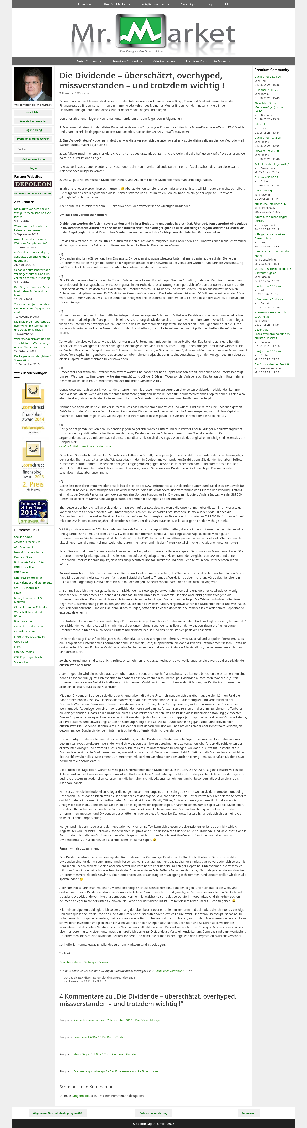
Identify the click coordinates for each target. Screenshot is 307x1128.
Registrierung (33, 130)
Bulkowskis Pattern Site (29, 562)
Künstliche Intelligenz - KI (271, 204)
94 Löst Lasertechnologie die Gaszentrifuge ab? (273, 271)
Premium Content (130, 61)
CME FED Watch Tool (27, 588)
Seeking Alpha (23, 537)
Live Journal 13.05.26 (268, 286)
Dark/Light (188, 4)
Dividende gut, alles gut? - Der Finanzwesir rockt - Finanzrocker (116, 1071)
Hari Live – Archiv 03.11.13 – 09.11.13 (85, 981)
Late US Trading (24, 652)
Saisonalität (21, 662)
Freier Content (91, 61)
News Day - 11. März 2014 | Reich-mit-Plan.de (104, 1054)
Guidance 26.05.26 (266, 90)
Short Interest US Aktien (29, 637)
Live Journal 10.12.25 (268, 137)
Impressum (249, 1113)
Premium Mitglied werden (33, 138)
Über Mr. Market (119, 4)
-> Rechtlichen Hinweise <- (168, 971)
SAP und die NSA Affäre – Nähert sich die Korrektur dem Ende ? (100, 977)
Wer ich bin (33, 112)
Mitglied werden (158, 4)
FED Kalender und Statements (33, 582)
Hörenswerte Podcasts (269, 299)
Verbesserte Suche (33, 159)
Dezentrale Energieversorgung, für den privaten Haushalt (272, 334)
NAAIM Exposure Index (28, 552)
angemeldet (81, 1096)
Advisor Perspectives (27, 542)
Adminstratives (164, 61)
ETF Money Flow (24, 567)
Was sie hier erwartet (33, 121)
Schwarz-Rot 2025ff (267, 151)
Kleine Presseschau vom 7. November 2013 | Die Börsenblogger (117, 1020)
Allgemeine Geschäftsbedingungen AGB (58, 1113)
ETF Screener (22, 572)
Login (210, 4)
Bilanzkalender (23, 621)
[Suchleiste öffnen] (227, 4)
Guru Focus (21, 642)
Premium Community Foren (211, 61)
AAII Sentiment (23, 547)
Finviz (17, 593)
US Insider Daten (25, 631)
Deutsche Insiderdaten (28, 626)
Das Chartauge (264, 190)
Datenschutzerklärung (153, 1113)
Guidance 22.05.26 (266, 177)
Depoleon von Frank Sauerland (33, 193)
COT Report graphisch (28, 657)
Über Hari (85, 4)
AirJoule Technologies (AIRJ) (272, 164)
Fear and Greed (24, 557)
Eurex (17, 647)
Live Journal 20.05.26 (268, 351)
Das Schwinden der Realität (272, 364)
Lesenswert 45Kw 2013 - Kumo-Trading (99, 1037)
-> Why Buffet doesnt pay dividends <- (85, 446)
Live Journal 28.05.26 (268, 76)
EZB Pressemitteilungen (29, 577)
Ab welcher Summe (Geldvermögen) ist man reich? (270, 107)
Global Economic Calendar (30, 607)
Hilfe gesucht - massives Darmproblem (270, 236)
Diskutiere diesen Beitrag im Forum (83, 962)
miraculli (260, 124)
